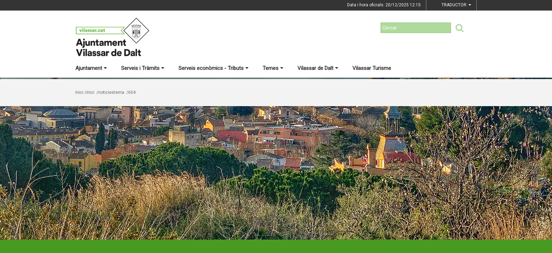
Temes (273, 68)
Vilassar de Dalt (317, 68)
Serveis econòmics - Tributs (213, 68)
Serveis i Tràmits (142, 68)
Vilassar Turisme (371, 68)
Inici (79, 92)
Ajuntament (91, 68)
